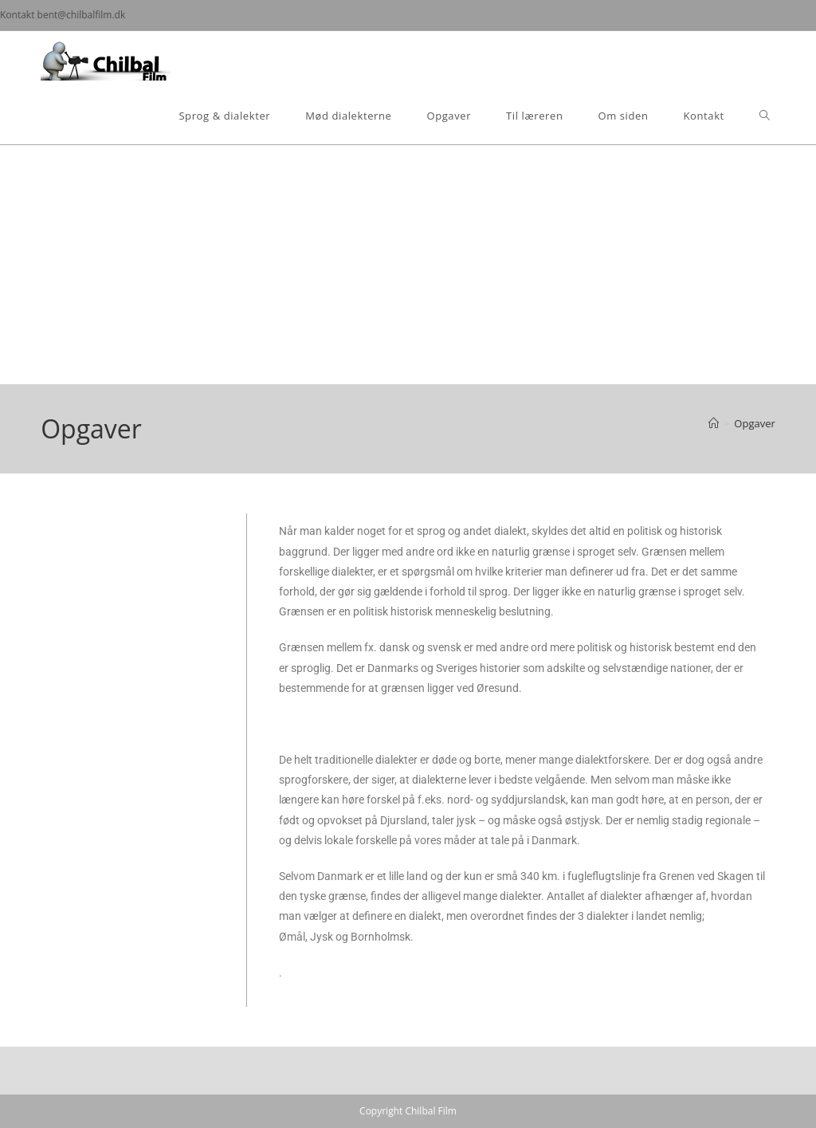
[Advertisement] (408, 264)
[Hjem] (713, 423)
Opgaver (754, 423)
